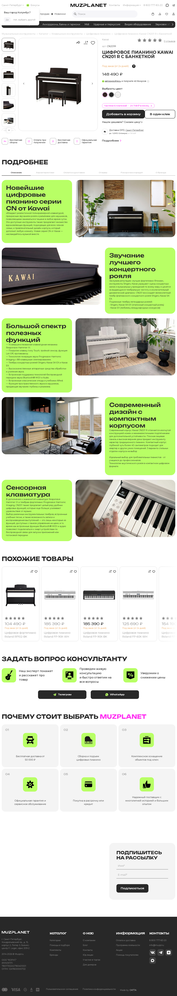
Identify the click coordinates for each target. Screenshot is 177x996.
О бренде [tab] (161, 173)
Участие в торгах (91, 960)
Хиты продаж (39, 14)
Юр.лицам (88, 955)
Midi (87, 24)
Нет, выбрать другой (24, 19)
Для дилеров (89, 965)
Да (7, 19)
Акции (119, 950)
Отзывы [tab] (103, 173)
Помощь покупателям (127, 955)
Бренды (54, 955)
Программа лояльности (128, 945)
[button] (8, 130)
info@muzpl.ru (156, 945)
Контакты (114, 5)
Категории (55, 940)
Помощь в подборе (60, 945)
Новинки (58, 14)
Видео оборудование (138, 24)
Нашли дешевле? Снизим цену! (122, 121)
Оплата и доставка (125, 940)
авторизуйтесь (113, 81)
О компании (89, 940)
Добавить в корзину (124, 114)
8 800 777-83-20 (158, 940)
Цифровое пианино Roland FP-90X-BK (96, 634)
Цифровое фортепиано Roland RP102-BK (20, 634)
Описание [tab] (16, 173)
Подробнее (112, 140)
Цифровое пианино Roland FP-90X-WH (57, 634)
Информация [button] (131, 5)
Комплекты (55, 950)
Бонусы (33, 5)
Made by (128, 989)
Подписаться (132, 888)
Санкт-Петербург (12, 5)
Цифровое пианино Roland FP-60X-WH (136, 634)
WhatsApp (111, 694)
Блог (85, 945)
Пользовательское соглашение (62, 989)
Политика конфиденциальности (99, 989)
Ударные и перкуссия (106, 24)
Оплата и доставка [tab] (74, 173)
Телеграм (65, 694)
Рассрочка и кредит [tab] (132, 173)
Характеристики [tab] (45, 173)
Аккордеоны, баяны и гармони (61, 24)
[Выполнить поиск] (75, 14)
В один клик (161, 114)
